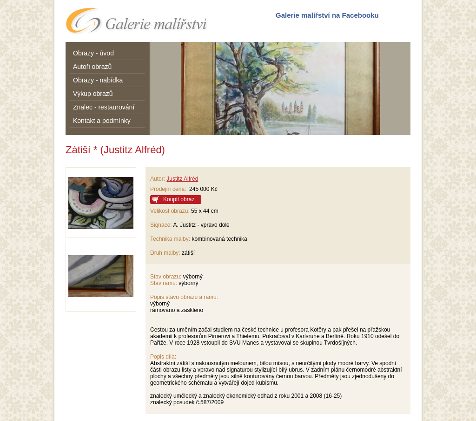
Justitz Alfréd (182, 179)
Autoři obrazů (92, 66)
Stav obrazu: (165, 276)
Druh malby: (165, 253)
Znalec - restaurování (103, 107)
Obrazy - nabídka (98, 80)
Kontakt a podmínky (102, 120)
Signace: (161, 225)
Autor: (157, 179)
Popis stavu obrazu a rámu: (184, 297)
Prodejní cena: (169, 189)
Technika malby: (170, 239)
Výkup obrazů (93, 93)
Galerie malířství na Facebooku (327, 15)
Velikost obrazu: (170, 211)
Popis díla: (163, 356)
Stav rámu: (163, 283)
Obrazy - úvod (93, 53)
